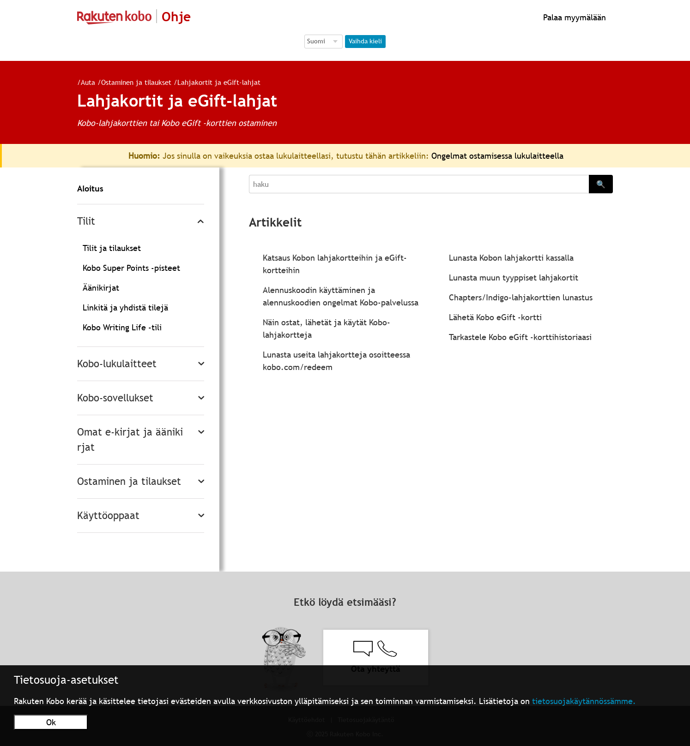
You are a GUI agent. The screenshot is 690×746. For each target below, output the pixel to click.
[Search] (419, 184)
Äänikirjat (101, 287)
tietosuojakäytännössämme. (584, 701)
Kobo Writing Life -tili (122, 327)
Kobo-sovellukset (115, 398)
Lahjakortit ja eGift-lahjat (215, 82)
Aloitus (90, 188)
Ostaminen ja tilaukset (132, 82)
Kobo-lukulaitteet (117, 364)
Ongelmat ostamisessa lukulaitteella (497, 155)
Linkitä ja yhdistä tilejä (125, 307)
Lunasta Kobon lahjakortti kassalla (511, 257)
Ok (51, 722)
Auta (84, 82)
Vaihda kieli (365, 41)
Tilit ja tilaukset (112, 248)
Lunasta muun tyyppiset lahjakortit (513, 277)
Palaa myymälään (573, 17)
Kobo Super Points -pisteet (131, 268)
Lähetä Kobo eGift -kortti (495, 317)
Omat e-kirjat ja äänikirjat (130, 440)
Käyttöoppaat (108, 515)
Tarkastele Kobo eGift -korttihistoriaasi (520, 337)
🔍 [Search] (600, 184)
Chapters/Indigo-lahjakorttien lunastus (521, 297)
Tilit (86, 221)
